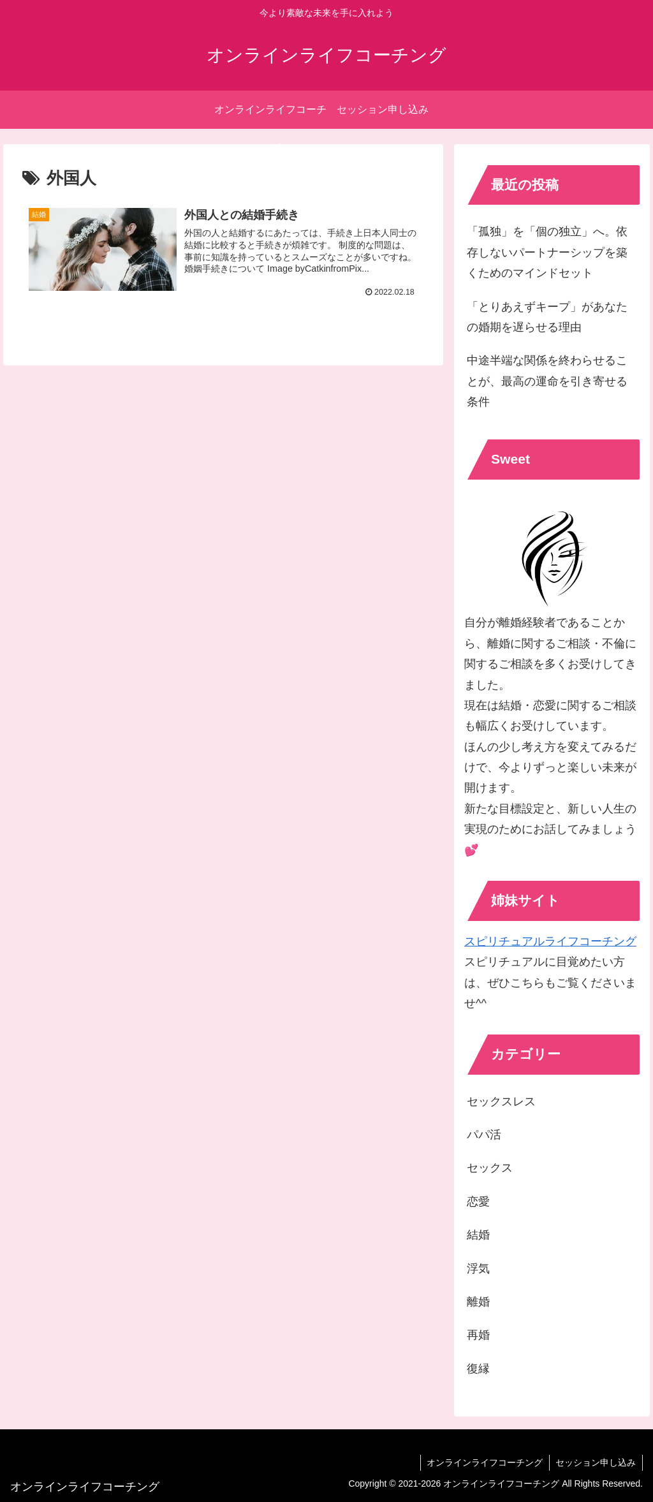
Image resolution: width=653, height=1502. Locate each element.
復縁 (478, 1368)
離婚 (478, 1301)
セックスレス (501, 1101)
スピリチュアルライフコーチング (550, 941)
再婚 (478, 1335)
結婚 (478, 1234)
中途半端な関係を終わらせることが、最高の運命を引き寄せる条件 (547, 381)
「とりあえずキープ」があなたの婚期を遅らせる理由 (547, 317)
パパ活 (484, 1134)
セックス (490, 1167)
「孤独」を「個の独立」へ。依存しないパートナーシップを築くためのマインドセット (547, 252)
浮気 (478, 1268)
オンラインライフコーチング (484, 1462)
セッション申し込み (595, 1462)
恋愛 (478, 1201)
